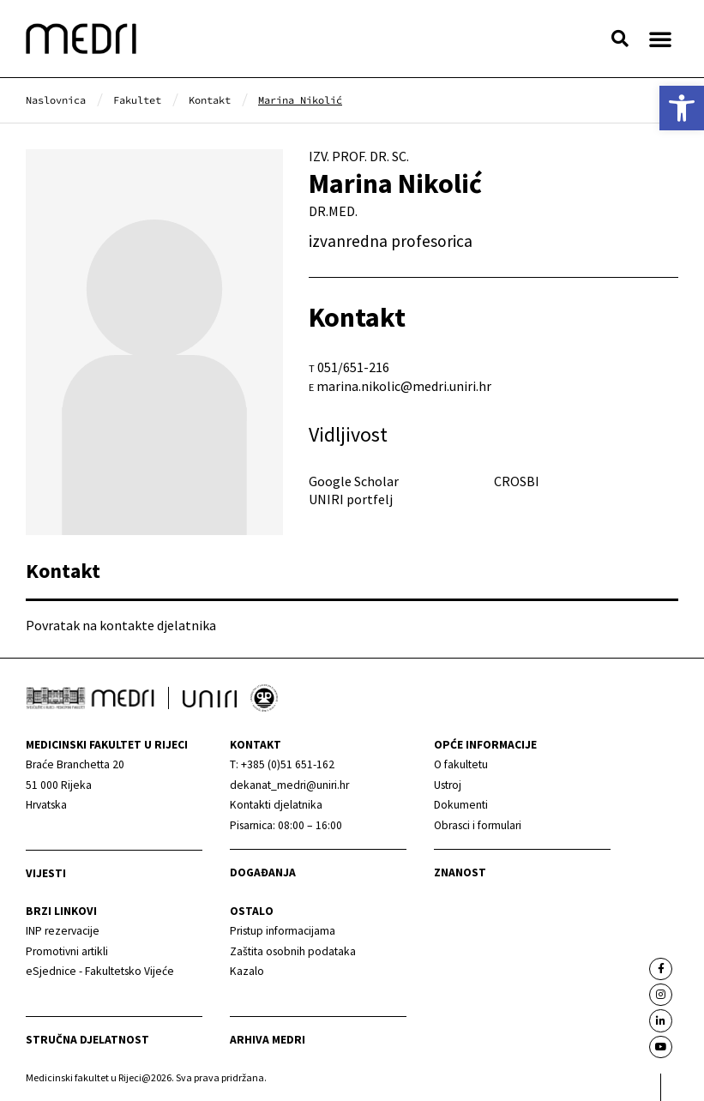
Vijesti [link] (46, 873)
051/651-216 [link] (353, 367)
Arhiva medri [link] (267, 1039)
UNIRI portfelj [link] (351, 499)
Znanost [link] (460, 872)
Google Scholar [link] (354, 481)
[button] (620, 38)
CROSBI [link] (516, 481)
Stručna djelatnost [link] (87, 1039)
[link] (681, 108)
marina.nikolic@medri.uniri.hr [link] (403, 385)
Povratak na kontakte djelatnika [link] (121, 625)
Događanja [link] (263, 872)
